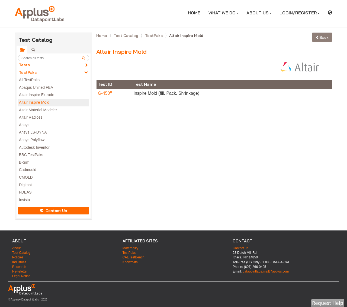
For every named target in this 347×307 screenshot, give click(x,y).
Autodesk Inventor (34, 147)
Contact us (240, 248)
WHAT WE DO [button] (223, 12)
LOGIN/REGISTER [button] (299, 12)
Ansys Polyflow (31, 140)
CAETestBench (133, 257)
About (16, 248)
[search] (85, 58)
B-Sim (24, 162)
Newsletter (20, 271)
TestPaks (28, 72)
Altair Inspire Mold (34, 102)
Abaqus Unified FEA (36, 87)
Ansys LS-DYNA (33, 132)
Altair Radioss (30, 117)
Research (19, 267)
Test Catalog (126, 35)
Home (102, 35)
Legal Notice (21, 276)
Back (322, 37)
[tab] (22, 50)
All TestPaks (29, 80)
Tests (24, 64)
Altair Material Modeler (38, 110)
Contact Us (53, 210)
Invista (24, 200)
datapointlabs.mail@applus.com (266, 271)
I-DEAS (25, 192)
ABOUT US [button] (258, 12)
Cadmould (27, 169)
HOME (196, 12)
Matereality (131, 248)
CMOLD (26, 177)
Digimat (25, 185)
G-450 (104, 93)
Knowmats (130, 262)
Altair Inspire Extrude (36, 95)
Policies (17, 257)
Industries (19, 262)
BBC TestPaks (31, 155)
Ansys (24, 125)
